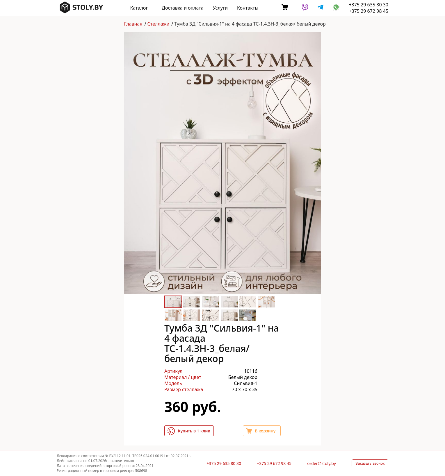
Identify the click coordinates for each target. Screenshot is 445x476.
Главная (133, 24)
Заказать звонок (370, 463)
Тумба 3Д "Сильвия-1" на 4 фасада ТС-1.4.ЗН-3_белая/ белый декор (249, 24)
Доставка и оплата (182, 8)
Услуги (220, 8)
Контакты (247, 8)
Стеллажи (158, 24)
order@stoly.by (321, 463)
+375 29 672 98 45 (368, 11)
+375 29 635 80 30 (368, 4)
